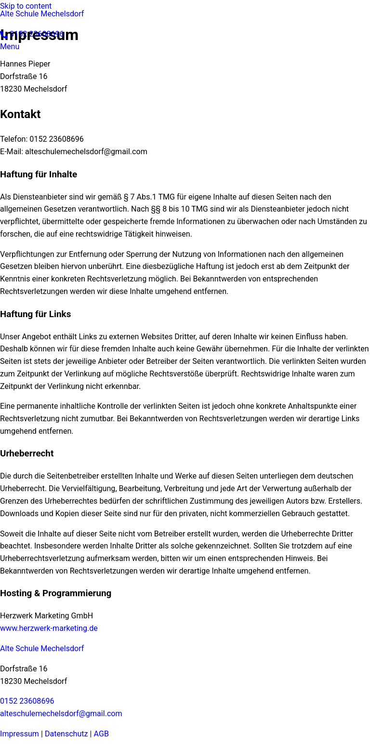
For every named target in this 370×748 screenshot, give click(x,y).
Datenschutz (66, 733)
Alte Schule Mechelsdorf (42, 13)
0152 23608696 (27, 701)
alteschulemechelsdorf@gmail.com (61, 713)
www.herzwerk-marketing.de (49, 628)
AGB (101, 733)
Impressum (19, 733)
